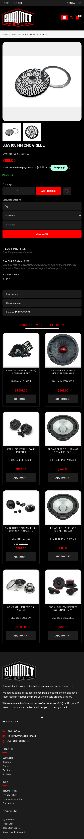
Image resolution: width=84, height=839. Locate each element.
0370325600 (13, 730)
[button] (67, 191)
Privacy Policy (9, 794)
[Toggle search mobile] (70, 17)
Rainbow (6, 761)
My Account (8, 819)
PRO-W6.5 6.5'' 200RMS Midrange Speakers (63, 372)
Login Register (13, 2)
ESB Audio (7, 757)
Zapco (5, 766)
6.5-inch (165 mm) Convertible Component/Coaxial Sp (21, 529)
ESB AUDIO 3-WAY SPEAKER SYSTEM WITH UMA (63, 608)
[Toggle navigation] (64, 17)
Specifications (13, 302)
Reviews (18, 311)
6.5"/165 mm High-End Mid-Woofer (21, 608)
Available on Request (18, 740)
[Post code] (42, 224)
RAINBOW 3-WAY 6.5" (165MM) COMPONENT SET (21, 372)
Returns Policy (9, 790)
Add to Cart (48, 191)
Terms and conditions (13, 799)
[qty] (42, 206)
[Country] (42, 215)
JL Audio (6, 774)
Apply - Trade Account (13, 832)
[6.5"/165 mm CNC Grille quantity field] (18, 191)
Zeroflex (6, 770)
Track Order (8, 823)
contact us (74, 2)
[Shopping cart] (77, 17)
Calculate (42, 233)
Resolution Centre (11, 827)
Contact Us (8, 803)
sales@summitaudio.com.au (21, 735)
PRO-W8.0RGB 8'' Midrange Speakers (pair (63, 529)
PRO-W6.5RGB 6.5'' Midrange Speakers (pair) (63, 450)
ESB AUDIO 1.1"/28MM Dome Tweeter (21, 450)
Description (12, 293)
